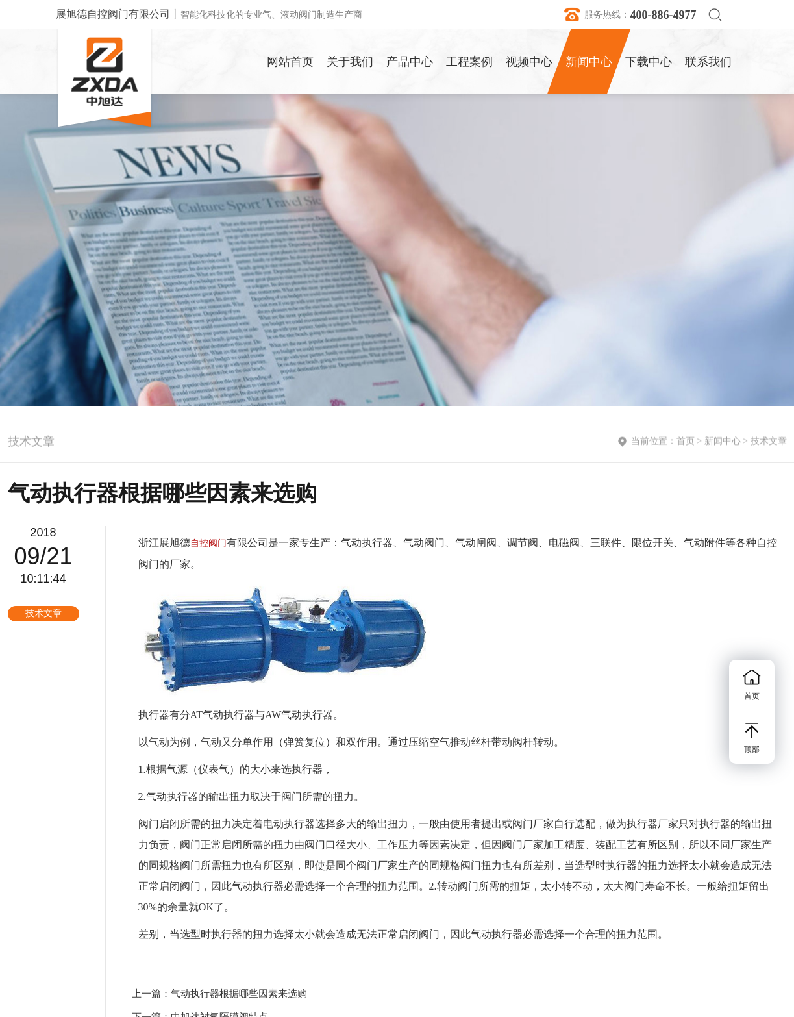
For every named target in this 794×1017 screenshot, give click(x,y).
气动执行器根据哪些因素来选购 (239, 993)
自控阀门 (208, 543)
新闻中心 (722, 442)
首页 (685, 442)
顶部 (752, 738)
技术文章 (769, 442)
